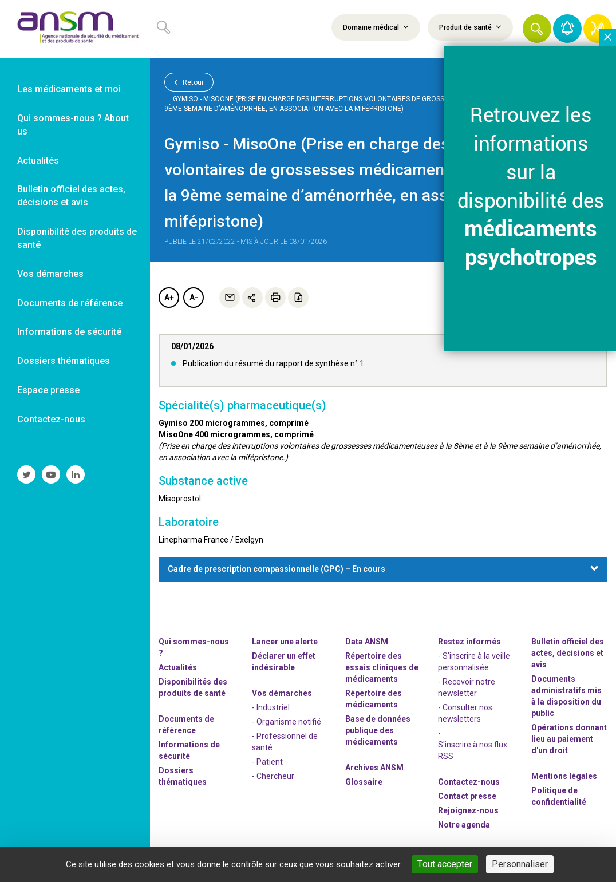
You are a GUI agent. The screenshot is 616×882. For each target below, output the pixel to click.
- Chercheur (273, 776)
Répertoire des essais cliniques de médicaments (381, 667)
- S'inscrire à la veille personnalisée (474, 661)
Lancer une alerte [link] (285, 641)
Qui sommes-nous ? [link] (194, 647)
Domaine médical (376, 26)
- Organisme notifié (286, 721)
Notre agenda (464, 824)
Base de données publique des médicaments (377, 730)
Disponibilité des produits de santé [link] (77, 238)
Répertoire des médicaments (373, 699)
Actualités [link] (38, 160)
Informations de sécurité (189, 750)
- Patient (267, 761)
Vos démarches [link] (50, 273)
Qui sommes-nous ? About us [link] (73, 125)
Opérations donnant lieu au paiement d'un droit (569, 739)
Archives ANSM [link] (374, 767)
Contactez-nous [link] (51, 419)
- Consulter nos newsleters (465, 713)
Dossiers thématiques (183, 776)
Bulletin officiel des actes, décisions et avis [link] (71, 196)
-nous (468, 810)
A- (193, 297)
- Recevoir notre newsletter (466, 687)
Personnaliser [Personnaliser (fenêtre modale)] (520, 864)
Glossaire (363, 781)
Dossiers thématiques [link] (63, 360)
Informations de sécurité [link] (69, 331)
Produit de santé (470, 26)
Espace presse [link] (48, 390)
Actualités (178, 667)
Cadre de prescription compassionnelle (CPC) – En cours (276, 569)
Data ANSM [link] (366, 641)
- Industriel (271, 707)
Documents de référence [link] (70, 303)
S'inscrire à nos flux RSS (472, 750)
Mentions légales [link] (564, 776)
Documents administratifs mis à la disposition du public (566, 696)
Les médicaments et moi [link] (69, 89)
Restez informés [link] (469, 641)
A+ (169, 297)
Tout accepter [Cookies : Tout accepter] (444, 864)
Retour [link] (189, 81)
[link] (75, 29)
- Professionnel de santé (285, 741)
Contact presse (467, 796)
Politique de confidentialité (558, 796)
